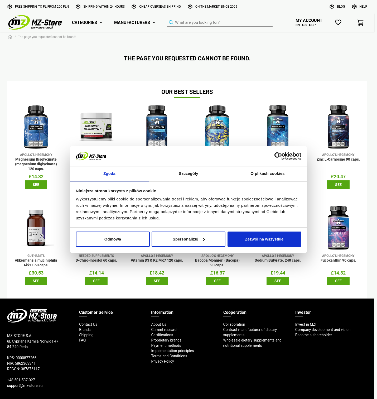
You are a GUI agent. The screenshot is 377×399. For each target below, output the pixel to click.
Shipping (86, 335)
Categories (84, 22)
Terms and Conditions (169, 356)
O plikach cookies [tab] (267, 173)
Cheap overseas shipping (160, 6)
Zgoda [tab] (109, 173)
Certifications (162, 335)
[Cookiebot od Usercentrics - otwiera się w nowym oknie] (278, 156)
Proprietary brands (166, 340)
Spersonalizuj (189, 239)
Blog (341, 6)
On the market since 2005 (216, 6)
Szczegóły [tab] (188, 173)
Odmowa (112, 239)
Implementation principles (172, 351)
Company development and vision (323, 329)
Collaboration (234, 324)
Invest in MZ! (305, 324)
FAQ (82, 340)
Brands (85, 329)
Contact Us (88, 324)
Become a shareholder (313, 335)
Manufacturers (132, 22)
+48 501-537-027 (21, 380)
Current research (164, 329)
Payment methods (166, 345)
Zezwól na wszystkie (264, 239)
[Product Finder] (220, 23)
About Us (158, 324)
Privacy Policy (162, 361)
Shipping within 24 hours (104, 6)
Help (363, 6)
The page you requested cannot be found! (47, 37)
